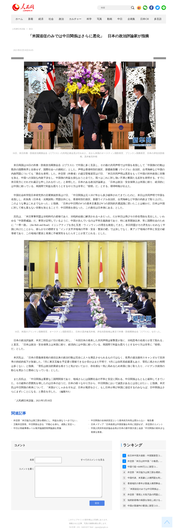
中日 (119, 19)
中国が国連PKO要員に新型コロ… (144, 506)
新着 (30, 19)
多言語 (158, 19)
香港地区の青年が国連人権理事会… (145, 483)
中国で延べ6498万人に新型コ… (143, 467)
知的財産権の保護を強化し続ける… (145, 500)
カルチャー (75, 19)
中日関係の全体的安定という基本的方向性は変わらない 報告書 (122, 420)
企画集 (131, 19)
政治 (61, 19)
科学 (89, 19)
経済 (40, 19)
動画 (109, 19)
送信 (97, 503)
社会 (51, 19)
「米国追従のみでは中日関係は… (144, 489)
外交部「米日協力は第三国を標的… (145, 472)
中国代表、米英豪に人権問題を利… (145, 478)
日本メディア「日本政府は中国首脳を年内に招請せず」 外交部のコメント (127, 424)
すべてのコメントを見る (93, 460)
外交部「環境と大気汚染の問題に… (145, 494)
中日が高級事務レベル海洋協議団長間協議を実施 (37, 428)
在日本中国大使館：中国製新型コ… (145, 455)
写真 (99, 19)
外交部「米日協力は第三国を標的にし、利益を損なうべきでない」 (46, 420)
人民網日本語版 (18, 29)
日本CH (144, 19)
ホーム (19, 19)
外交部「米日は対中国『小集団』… (145, 461)
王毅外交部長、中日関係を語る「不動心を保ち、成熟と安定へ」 (44, 424)
